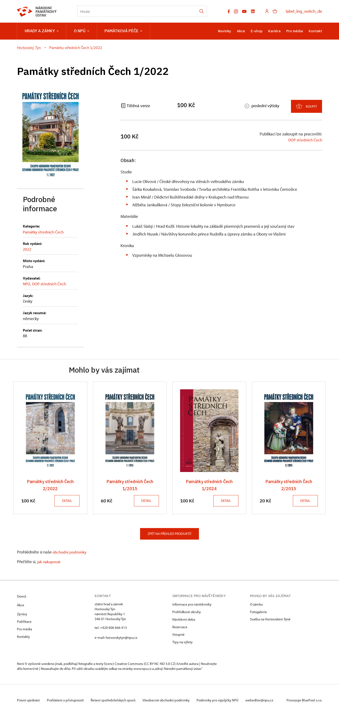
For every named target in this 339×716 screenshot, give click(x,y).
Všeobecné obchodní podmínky (170, 700)
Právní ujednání (28, 700)
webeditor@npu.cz (265, 700)
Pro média (294, 31)
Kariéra (274, 31)
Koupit (306, 104)
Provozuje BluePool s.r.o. (304, 700)
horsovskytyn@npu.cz (121, 637)
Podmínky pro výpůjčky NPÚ (223, 700)
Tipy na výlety (182, 642)
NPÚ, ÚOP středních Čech (45, 283)
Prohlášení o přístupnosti (67, 700)
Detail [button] (66, 500)
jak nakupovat (49, 562)
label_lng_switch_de (304, 11)
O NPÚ (81, 31)
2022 (27, 249)
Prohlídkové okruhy (186, 612)
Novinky (224, 31)
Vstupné (178, 634)
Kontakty (23, 637)
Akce (241, 31)
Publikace (24, 621)
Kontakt (315, 31)
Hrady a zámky (42, 31)
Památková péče (123, 31)
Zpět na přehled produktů (169, 534)
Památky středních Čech (44, 232)
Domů (21, 596)
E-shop (256, 31)
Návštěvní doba (183, 619)
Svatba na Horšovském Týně (270, 619)
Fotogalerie (258, 612)
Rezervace (179, 627)
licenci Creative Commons (123, 664)
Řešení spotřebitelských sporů (116, 700)
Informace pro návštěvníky (191, 604)
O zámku (256, 604)
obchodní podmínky (70, 552)
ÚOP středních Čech (304, 138)
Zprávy (22, 614)
